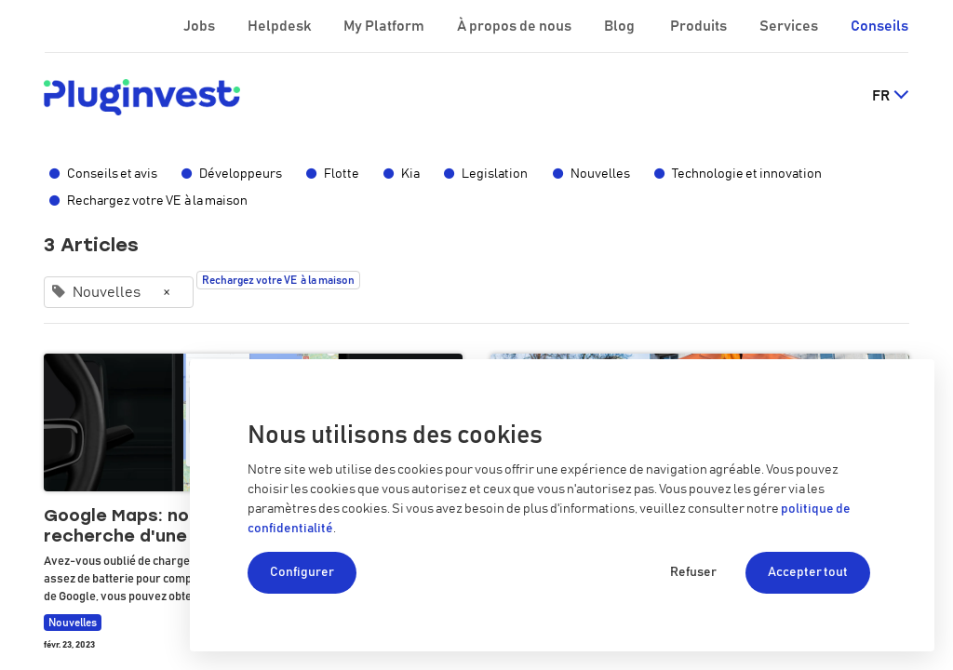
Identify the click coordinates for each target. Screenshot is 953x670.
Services (790, 26)
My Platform (383, 26)
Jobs (200, 26)
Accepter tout (808, 572)
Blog (621, 26)
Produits (700, 26)
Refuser (693, 572)
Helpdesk (281, 26)
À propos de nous (515, 26)
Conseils (879, 26)
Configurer (302, 572)
